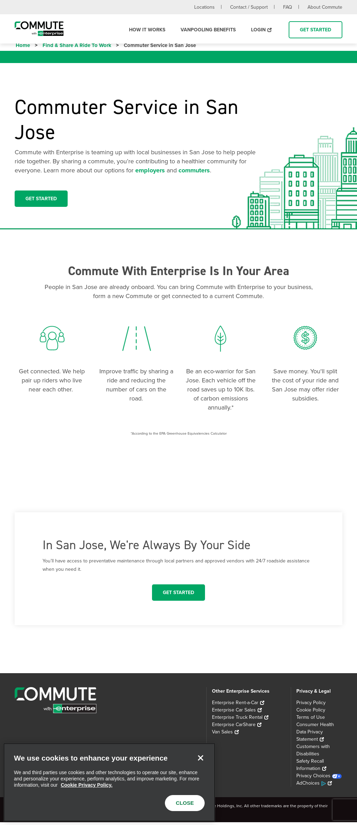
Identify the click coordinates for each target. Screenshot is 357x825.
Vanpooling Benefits (208, 30)
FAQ (287, 7)
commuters (194, 173)
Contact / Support (249, 7)
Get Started (315, 30)
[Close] (200, 758)
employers (150, 173)
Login (258, 30)
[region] (109, 782)
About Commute (324, 7)
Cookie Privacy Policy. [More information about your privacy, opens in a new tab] (86, 785)
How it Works (147, 30)
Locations (204, 7)
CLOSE (185, 803)
